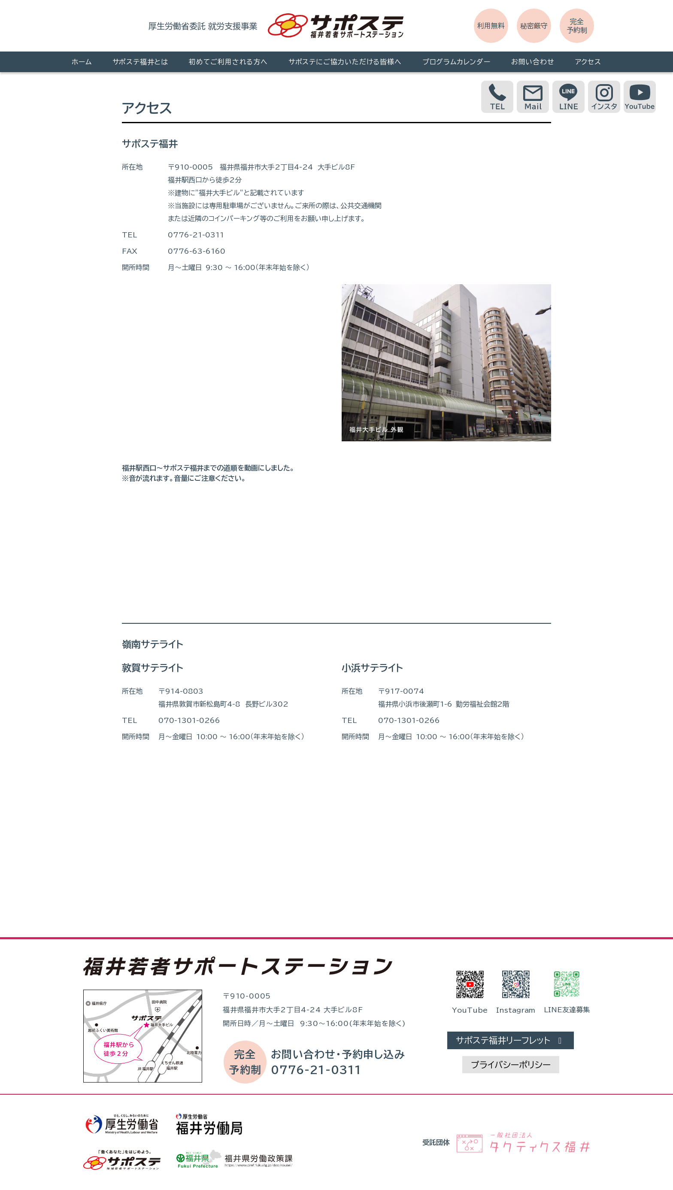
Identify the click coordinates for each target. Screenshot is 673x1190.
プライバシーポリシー (511, 1064)
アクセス (588, 61)
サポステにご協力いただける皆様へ (345, 61)
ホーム (81, 61)
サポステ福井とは (140, 61)
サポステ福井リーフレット (510, 1040)
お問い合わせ (533, 61)
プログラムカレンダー (456, 61)
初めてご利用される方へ (228, 61)
